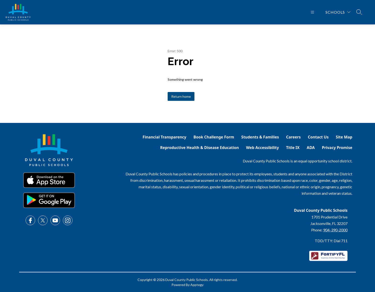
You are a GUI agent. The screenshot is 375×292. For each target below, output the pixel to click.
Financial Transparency (164, 137)
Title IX (292, 147)
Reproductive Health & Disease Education (199, 147)
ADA (311, 147)
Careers (293, 137)
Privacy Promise (337, 147)
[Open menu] (312, 12)
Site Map (344, 137)
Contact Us (318, 137)
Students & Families (260, 137)
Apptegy (197, 285)
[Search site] (359, 12)
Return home (181, 96)
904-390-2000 (335, 230)
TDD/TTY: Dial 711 (331, 240)
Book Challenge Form (213, 137)
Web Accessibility (262, 147)
